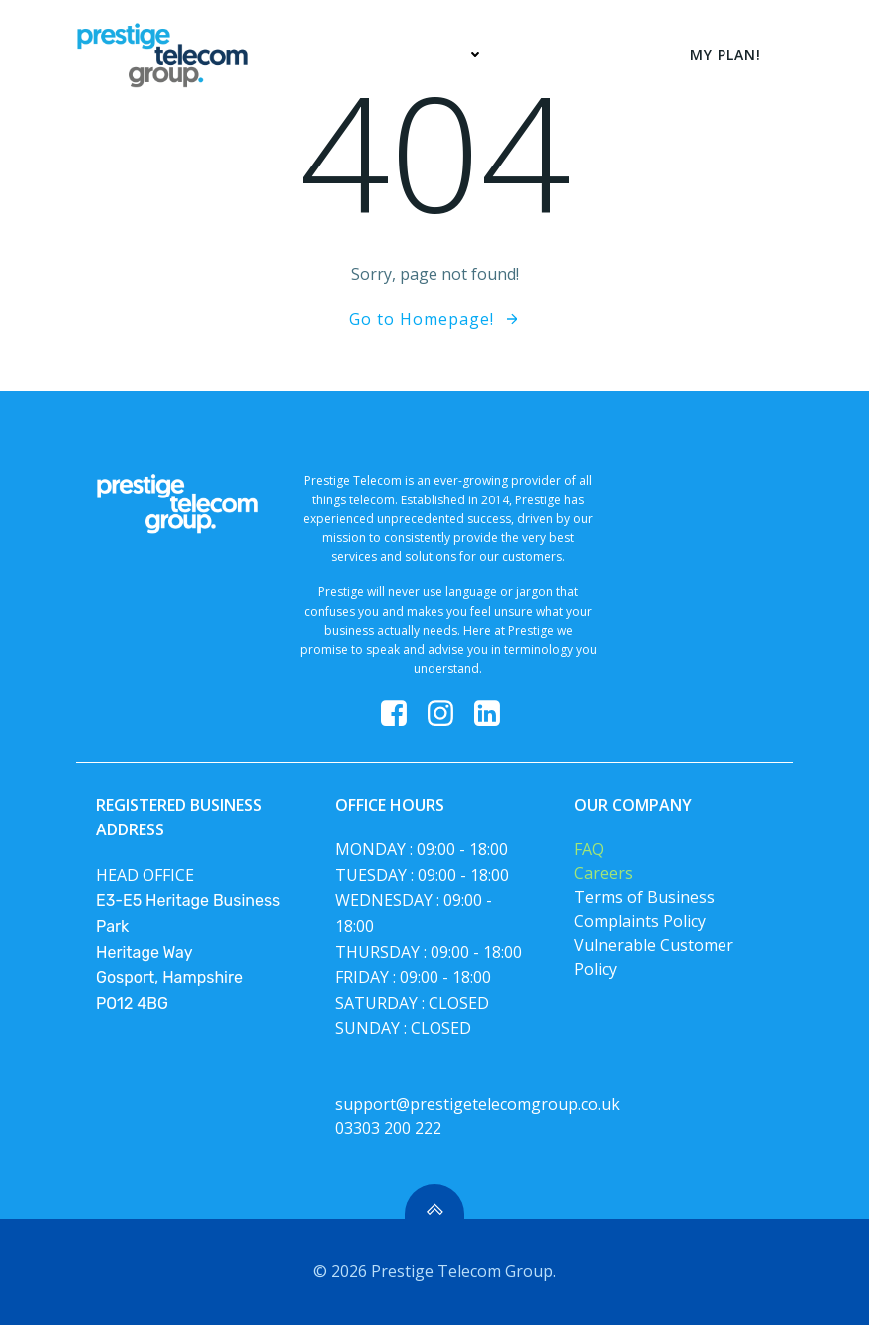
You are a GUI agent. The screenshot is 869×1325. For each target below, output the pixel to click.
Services (444, 54)
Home (337, 54)
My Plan (560, 54)
